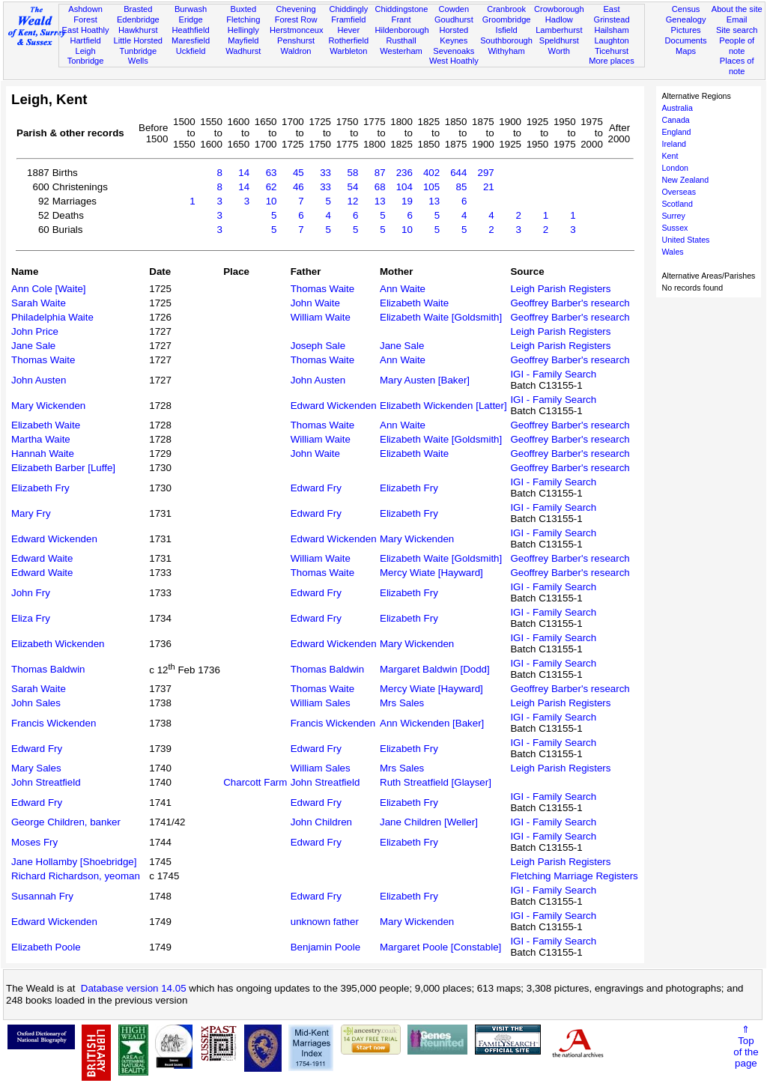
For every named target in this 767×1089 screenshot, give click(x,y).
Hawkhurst (137, 29)
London (674, 167)
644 (458, 172)
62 (271, 186)
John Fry (30, 592)
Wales (672, 251)
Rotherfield (348, 40)
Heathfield (191, 29)
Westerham (401, 50)
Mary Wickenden (48, 405)
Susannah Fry (42, 896)
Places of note (737, 66)
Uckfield (191, 50)
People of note (736, 45)
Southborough (506, 40)
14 (243, 172)
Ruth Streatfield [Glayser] (435, 782)
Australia (676, 107)
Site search (737, 29)
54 (352, 186)
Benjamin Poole (325, 947)
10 (271, 201)
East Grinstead (611, 14)
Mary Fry (31, 513)
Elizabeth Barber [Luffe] (63, 467)
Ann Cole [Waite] (48, 288)
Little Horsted (138, 40)
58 (352, 172)
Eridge (191, 19)
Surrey (673, 215)
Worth (559, 50)
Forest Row (296, 19)
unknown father (325, 921)
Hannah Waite (42, 453)
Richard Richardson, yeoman (75, 876)
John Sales (36, 703)
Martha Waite (40, 439)
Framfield (348, 19)
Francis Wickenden (53, 723)
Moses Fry (34, 842)
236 (404, 172)
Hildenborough (401, 29)
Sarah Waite (38, 303)
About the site (737, 8)
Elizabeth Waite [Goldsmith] (441, 317)
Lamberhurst (559, 29)
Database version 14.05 (134, 988)
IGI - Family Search (553, 374)
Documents (685, 40)
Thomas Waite (322, 288)
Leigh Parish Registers (560, 288)
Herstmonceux (297, 29)
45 (298, 172)
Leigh (85, 50)
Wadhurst (243, 50)
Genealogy (686, 19)
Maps (686, 50)
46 (298, 186)
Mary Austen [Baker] (425, 380)
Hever (349, 29)
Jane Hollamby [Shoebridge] (73, 861)
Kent (669, 155)
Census (686, 8)
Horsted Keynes (453, 35)
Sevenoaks (453, 50)
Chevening (296, 8)
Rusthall (401, 40)
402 (431, 172)
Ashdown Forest (85, 14)
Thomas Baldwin (48, 669)
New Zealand (685, 179)
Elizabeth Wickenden (57, 643)
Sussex (674, 227)
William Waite (321, 317)
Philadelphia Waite (52, 317)
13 (380, 201)
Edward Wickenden (334, 405)
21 (488, 186)
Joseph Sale (318, 345)
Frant (401, 19)
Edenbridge (138, 19)
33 (325, 172)
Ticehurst (611, 50)
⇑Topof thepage (745, 1046)
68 (380, 186)
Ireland (673, 143)
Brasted (138, 8)
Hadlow (559, 19)
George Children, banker (66, 822)
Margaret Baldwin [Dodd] (435, 669)
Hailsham (611, 29)
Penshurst (296, 40)
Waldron (296, 50)
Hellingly (243, 29)
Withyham (506, 50)
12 (352, 201)
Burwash (191, 8)
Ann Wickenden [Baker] (432, 723)
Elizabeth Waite (414, 303)
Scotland (676, 203)
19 (407, 201)
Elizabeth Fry (40, 488)
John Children (321, 822)
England (676, 131)
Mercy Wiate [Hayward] (431, 572)
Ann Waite (402, 288)
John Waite (315, 303)
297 (485, 172)
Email (737, 19)
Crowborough (559, 8)
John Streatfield (46, 782)
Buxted (244, 8)
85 (461, 186)
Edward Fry (316, 488)
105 (431, 186)
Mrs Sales (402, 703)
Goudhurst (453, 19)
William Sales (321, 703)
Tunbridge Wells (138, 56)
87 (380, 172)
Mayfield (243, 40)
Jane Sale (33, 345)
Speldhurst (559, 40)
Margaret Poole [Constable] (440, 947)
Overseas (678, 191)
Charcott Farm (255, 782)
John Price (34, 331)
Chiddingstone (401, 8)
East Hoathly (85, 29)
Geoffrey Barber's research (569, 303)
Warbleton (348, 50)
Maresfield (191, 40)
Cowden (453, 8)
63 (271, 172)
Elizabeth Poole (46, 947)
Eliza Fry (30, 618)
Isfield (507, 29)
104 (404, 186)
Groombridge (506, 19)
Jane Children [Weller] (429, 822)
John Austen (38, 380)
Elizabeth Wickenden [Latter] (443, 405)
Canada (675, 119)
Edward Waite (42, 558)
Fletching (243, 19)
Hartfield (85, 40)
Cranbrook (506, 8)
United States (685, 239)
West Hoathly (454, 60)
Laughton (611, 40)
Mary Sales (36, 768)
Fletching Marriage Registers (573, 876)
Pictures (686, 29)
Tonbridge (85, 60)
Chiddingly (348, 8)
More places (611, 60)
